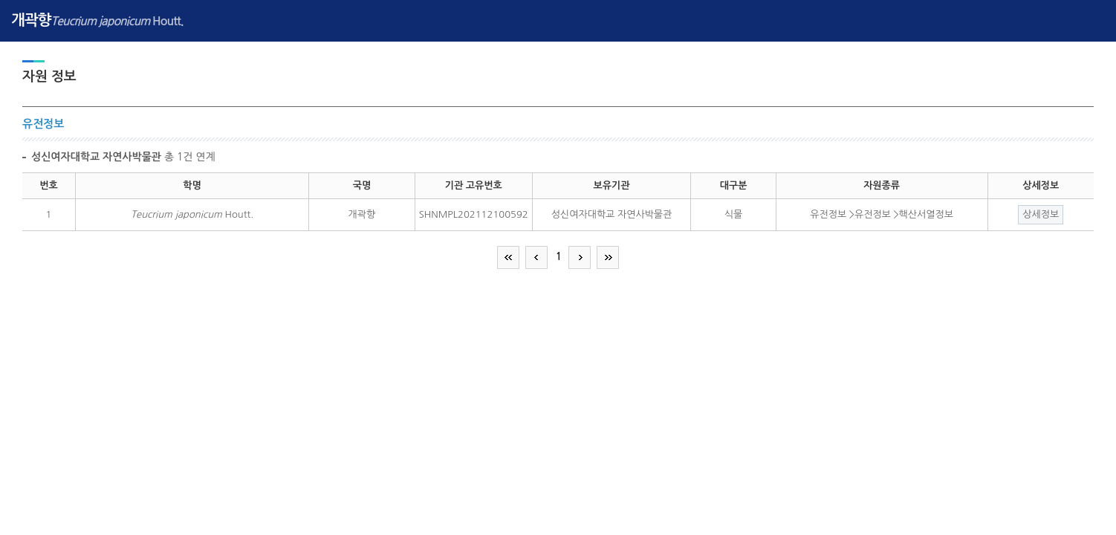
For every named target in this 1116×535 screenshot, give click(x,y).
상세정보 (1040, 214)
